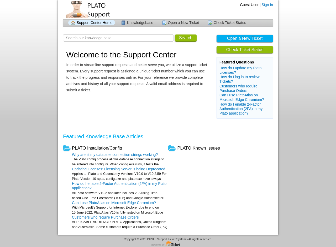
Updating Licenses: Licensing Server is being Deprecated (118, 169)
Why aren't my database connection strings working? (115, 154)
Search (185, 38)
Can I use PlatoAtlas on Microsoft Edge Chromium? (241, 97)
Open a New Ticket (183, 23)
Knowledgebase (140, 23)
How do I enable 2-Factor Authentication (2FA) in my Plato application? (240, 108)
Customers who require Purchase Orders (238, 88)
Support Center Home (94, 23)
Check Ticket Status (230, 23)
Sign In (267, 5)
